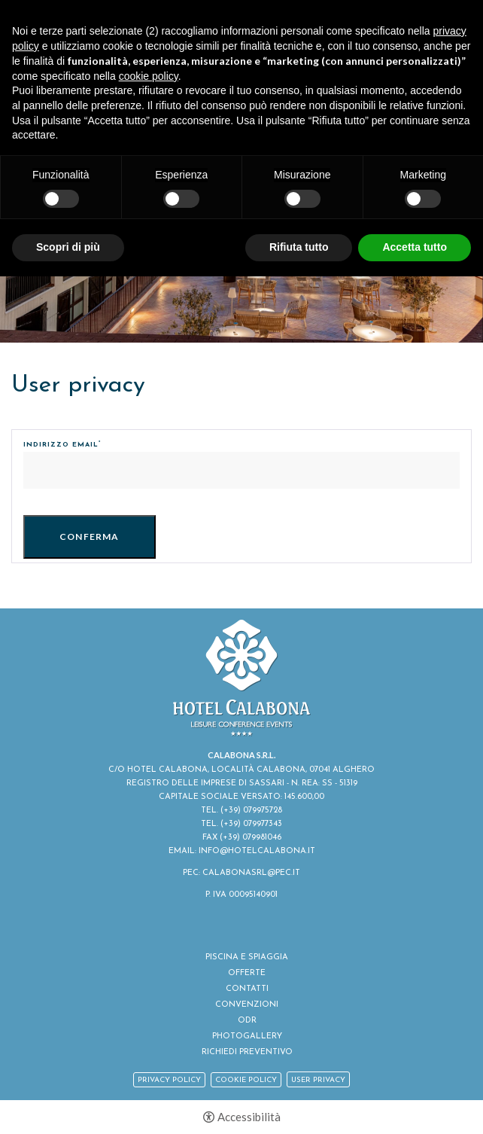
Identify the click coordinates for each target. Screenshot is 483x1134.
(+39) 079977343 (251, 824)
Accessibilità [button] (249, 1117)
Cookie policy (246, 1080)
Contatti (247, 989)
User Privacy (318, 1080)
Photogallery (247, 1036)
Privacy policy (169, 1080)
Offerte (247, 973)
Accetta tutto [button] (414, 247)
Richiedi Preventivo (247, 1052)
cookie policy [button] (148, 76)
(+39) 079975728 (251, 810)
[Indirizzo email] (241, 470)
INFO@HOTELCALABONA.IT (257, 851)
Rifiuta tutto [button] (299, 247)
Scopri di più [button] (68, 247)
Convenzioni (246, 1005)
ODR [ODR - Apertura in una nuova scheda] (247, 1021)
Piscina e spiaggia (246, 957)
